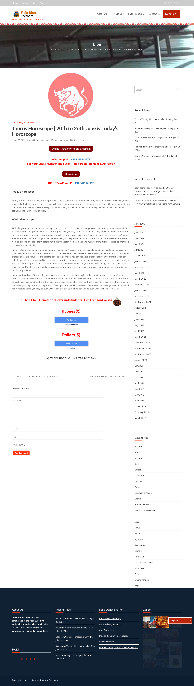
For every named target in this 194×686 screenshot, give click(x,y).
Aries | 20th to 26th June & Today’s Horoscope (38, 376)
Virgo (137, 585)
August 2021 (141, 307)
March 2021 (140, 336)
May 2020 (139, 377)
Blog (34, 3)
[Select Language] (180, 620)
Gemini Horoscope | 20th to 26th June (107, 376)
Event (26, 122)
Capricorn (139, 475)
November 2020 (143, 348)
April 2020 (139, 383)
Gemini (138, 498)
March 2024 (140, 255)
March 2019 (140, 406)
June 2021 (139, 319)
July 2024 (139, 232)
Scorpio (138, 550)
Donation (170, 13)
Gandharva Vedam (143, 492)
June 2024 (139, 238)
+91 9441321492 (84, 183)
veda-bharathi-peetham (38, 140)
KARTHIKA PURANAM (145, 510)
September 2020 (143, 354)
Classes (138, 481)
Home (15, 3)
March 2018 (140, 417)
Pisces (138, 533)
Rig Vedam (140, 539)
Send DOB (140, 556)
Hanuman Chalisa (143, 504)
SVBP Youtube (136, 13)
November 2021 (143, 296)
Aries (137, 452)
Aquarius (139, 446)
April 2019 (139, 400)
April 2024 (139, 249)
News (32, 122)
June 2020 (139, 371)
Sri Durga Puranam (144, 562)
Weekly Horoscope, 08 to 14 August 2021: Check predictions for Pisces (155, 191)
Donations (71, 174)
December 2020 (142, 342)
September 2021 (143, 302)
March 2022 (140, 278)
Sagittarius (140, 545)
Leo (136, 516)
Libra (137, 521)
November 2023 (143, 267)
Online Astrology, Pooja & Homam (71, 148)
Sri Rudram (140, 568)
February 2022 (142, 284)
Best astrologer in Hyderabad (149, 187)
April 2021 (139, 330)
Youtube (43, 3)
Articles (15, 122)
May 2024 (139, 244)
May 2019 (139, 394)
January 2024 (141, 261)
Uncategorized (142, 579)
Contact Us (155, 13)
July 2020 (139, 365)
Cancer (138, 469)
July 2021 (139, 313)
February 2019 (142, 412)
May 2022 (139, 273)
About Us (25, 3)
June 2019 (139, 388)
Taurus (39, 122)
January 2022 (141, 290)
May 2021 (139, 325)
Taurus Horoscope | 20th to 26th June (68, 140)
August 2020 (141, 359)
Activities (117, 13)
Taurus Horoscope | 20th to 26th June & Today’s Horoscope (65, 131)
